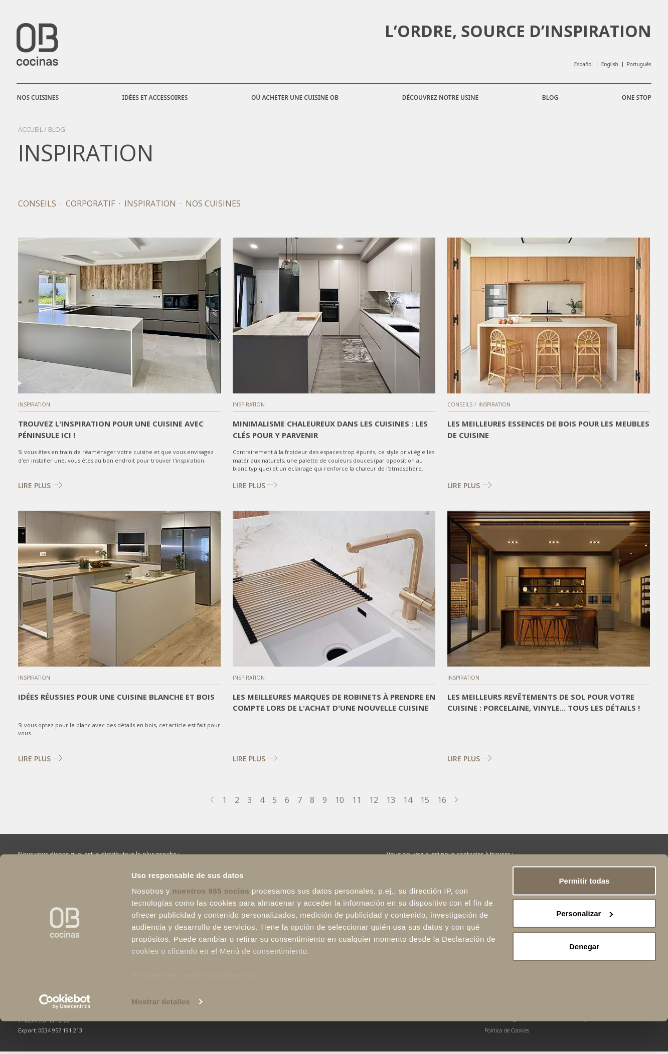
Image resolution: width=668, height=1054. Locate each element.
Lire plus (43, 488)
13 (390, 802)
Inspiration (150, 206)
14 (407, 802)
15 (424, 802)
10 (339, 802)
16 (441, 802)
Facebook (418, 883)
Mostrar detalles (160, 1034)
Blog (549, 97)
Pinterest (617, 883)
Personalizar (584, 946)
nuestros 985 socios (210, 923)
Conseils (37, 206)
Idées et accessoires (156, 97)
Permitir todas (584, 913)
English (608, 64)
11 (356, 802)
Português (637, 64)
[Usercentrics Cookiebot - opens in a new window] (65, 1034)
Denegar (584, 979)
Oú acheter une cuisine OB (295, 97)
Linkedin (553, 883)
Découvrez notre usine (440, 97)
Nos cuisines (39, 97)
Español (582, 64)
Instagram (486, 883)
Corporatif (90, 206)
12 (373, 802)
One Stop (635, 102)
